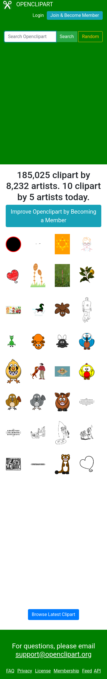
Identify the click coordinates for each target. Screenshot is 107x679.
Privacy (24, 671)
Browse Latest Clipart (53, 614)
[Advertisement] (53, 103)
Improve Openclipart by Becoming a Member (53, 216)
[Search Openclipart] (30, 36)
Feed (87, 671)
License (43, 671)
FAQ (10, 671)
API (97, 671)
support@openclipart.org (53, 654)
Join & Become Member (75, 15)
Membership (66, 671)
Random (90, 36)
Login (38, 15)
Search (67, 36)
